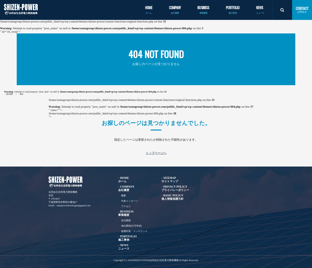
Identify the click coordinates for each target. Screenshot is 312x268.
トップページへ (156, 153)
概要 (123, 195)
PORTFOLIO (232, 10)
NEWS (260, 10)
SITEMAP (169, 179)
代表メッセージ (129, 201)
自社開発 (126, 220)
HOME (148, 10)
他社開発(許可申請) (131, 225)
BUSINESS (203, 10)
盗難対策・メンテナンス (134, 231)
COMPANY (175, 10)
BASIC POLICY (172, 197)
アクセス (126, 206)
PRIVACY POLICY (175, 188)
